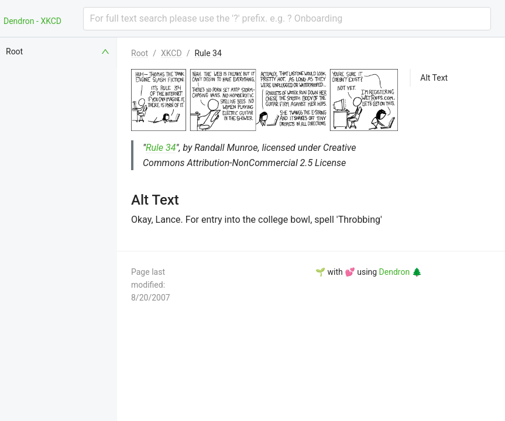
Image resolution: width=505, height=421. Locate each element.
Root (139, 53)
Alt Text (434, 77)
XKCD (171, 53)
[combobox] (287, 19)
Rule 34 (207, 53)
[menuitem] (58, 51)
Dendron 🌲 (400, 272)
